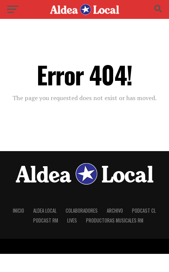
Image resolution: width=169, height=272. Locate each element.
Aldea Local (45, 210)
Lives (72, 220)
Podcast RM (45, 220)
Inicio (18, 210)
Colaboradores (82, 210)
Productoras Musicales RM (114, 220)
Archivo (115, 210)
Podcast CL (144, 210)
